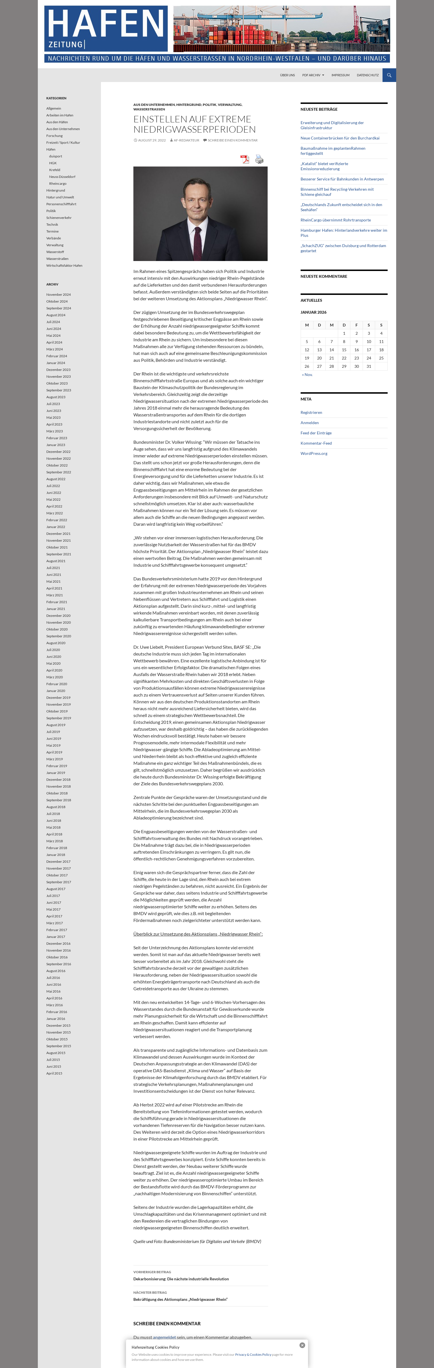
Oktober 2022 (57, 465)
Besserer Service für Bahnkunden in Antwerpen (342, 178)
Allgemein (53, 108)
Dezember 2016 (58, 943)
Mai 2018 (53, 827)
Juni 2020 (53, 656)
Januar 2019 (55, 773)
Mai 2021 (53, 581)
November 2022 (58, 458)
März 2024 (54, 349)
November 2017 (58, 868)
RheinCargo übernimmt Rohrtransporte (336, 219)
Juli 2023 (53, 404)
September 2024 (58, 308)
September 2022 (58, 472)
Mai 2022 (53, 499)
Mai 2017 (53, 909)
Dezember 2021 (58, 533)
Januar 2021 (55, 609)
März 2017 (54, 923)
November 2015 (58, 1032)
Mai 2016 (53, 991)
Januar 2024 (55, 363)
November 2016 (58, 950)
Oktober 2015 (57, 1039)
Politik (209, 104)
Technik (52, 224)
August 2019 (55, 725)
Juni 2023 (53, 410)
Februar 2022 (56, 520)
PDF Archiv (311, 75)
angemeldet (164, 1337)
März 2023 (54, 431)
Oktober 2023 (57, 383)
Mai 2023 (53, 417)
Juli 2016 (53, 977)
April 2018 (54, 834)
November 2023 (58, 376)
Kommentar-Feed (316, 443)
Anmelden (310, 422)
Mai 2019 (53, 745)
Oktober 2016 (57, 957)
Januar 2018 (55, 855)
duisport (55, 156)
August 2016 (55, 971)
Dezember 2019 (58, 697)
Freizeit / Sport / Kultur (63, 142)
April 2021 (54, 588)
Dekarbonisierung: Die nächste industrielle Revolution (200, 1275)
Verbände (53, 238)
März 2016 (54, 1005)
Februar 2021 (56, 602)
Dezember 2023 (58, 369)
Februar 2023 (56, 438)
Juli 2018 (53, 814)
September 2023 (58, 390)
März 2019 (54, 759)
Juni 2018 (53, 820)
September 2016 (58, 964)
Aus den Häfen (57, 122)
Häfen (50, 149)
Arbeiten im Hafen (59, 115)
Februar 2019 (56, 766)
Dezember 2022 (58, 451)
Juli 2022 (53, 486)
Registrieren (311, 412)
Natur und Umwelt (60, 197)
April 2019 (54, 752)
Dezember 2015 (58, 1025)
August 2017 (55, 889)
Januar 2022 (55, 527)
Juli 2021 (53, 568)
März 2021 (54, 595)
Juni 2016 (53, 984)
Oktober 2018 (57, 793)
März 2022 (54, 513)
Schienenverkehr (59, 217)
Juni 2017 (53, 902)
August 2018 (55, 807)
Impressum (341, 75)
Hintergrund (188, 104)
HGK (53, 163)
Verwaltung (230, 104)
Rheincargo (58, 183)
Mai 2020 (53, 663)
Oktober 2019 (57, 711)
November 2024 (58, 294)
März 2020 (54, 677)
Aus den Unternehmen (154, 104)
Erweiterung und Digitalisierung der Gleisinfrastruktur (332, 125)
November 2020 (58, 622)
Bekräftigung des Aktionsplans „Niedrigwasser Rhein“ (200, 1295)
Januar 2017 (55, 936)
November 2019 (58, 704)
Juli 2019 (53, 732)
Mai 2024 (53, 335)
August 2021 (55, 561)
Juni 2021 (53, 574)
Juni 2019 (53, 738)
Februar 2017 (56, 930)
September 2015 (58, 1046)
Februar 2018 (56, 848)
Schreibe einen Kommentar (233, 140)
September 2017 (58, 882)
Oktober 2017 (57, 875)
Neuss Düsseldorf (62, 176)
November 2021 (58, 540)
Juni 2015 (53, 1066)
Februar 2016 (56, 1012)
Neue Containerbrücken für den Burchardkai (340, 137)
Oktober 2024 (57, 301)
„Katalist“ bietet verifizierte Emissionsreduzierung (324, 166)
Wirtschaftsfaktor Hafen (64, 265)
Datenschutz (368, 75)
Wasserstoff (55, 252)
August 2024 (55, 315)
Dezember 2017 (58, 861)
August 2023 (55, 397)
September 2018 (58, 800)
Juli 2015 (53, 1059)
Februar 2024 (56, 356)
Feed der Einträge (316, 432)
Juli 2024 (53, 322)
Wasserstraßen (149, 109)
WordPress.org (314, 453)
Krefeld (54, 170)
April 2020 (54, 670)
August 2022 (55, 479)
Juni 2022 (53, 492)
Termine (52, 231)
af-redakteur (186, 140)
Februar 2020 (56, 684)
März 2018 (54, 841)
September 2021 (58, 554)
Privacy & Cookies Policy (253, 1354)
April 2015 (54, 1073)
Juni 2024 (53, 328)
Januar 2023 (55, 445)
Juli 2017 (53, 895)
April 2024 (54, 342)
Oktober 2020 (57, 629)
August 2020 (55, 643)
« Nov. (307, 374)
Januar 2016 (55, 1018)
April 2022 (54, 506)
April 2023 (54, 424)
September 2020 (58, 636)
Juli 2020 (53, 650)
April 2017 (54, 916)
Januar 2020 (55, 691)
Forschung (54, 135)
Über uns (287, 75)
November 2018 (58, 786)
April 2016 (54, 998)
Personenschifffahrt (61, 204)
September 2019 (58, 718)
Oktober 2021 (57, 547)
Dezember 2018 (58, 779)
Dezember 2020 (58, 615)
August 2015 (55, 1053)
